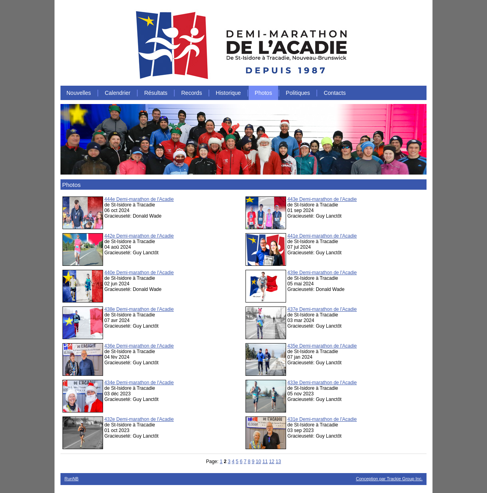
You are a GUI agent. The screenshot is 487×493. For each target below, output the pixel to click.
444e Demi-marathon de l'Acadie (138, 199)
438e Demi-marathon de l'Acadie (138, 309)
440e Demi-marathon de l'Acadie (138, 272)
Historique (228, 93)
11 (264, 461)
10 (258, 461)
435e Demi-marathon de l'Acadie (321, 346)
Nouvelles (78, 93)
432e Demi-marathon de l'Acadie (138, 419)
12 (271, 461)
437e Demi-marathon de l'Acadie (321, 309)
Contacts (335, 93)
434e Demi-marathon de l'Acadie (138, 382)
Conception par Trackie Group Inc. (389, 478)
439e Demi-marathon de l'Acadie (321, 272)
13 (278, 461)
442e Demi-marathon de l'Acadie (138, 236)
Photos (263, 93)
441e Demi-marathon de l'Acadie (321, 236)
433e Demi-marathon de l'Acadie (321, 382)
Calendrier (118, 93)
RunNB (71, 478)
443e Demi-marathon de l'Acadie (321, 199)
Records (191, 93)
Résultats (155, 93)
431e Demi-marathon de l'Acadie (321, 419)
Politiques (298, 93)
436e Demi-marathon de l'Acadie (138, 346)
